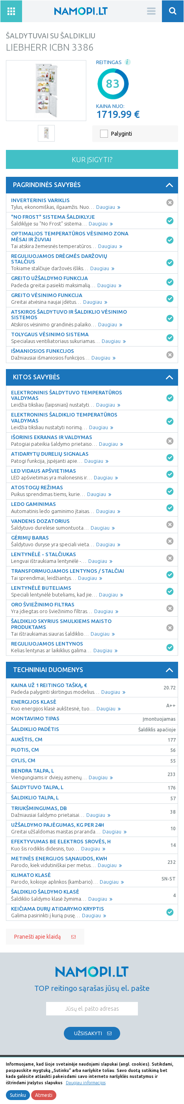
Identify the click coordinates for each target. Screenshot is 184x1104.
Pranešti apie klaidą (37, 937)
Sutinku (18, 1095)
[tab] (92, 185)
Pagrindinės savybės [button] (94, 185)
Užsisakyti (88, 1033)
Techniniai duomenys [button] (94, 670)
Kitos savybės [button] (94, 377)
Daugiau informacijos (86, 1082)
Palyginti (121, 134)
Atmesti (43, 1095)
